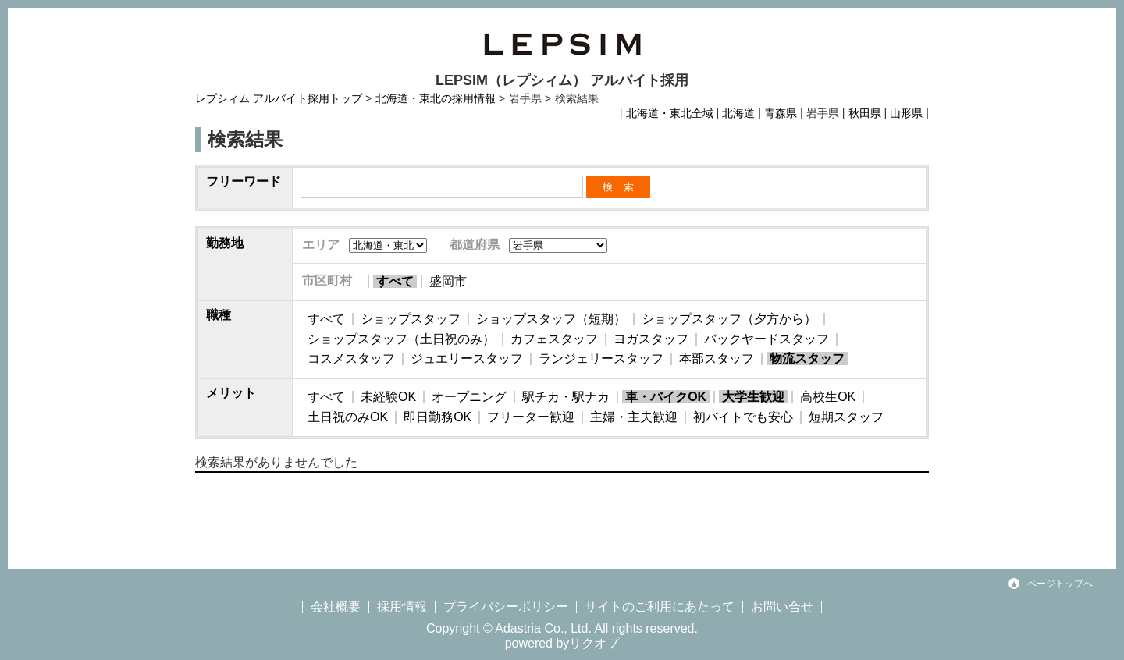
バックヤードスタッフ (766, 339)
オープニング (469, 396)
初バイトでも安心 (743, 417)
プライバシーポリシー (505, 606)
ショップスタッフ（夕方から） (729, 318)
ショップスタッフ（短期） (551, 318)
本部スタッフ (716, 358)
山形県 (906, 113)
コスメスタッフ (351, 358)
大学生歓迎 (753, 396)
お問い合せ (782, 606)
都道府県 (475, 244)
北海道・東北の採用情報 (435, 98)
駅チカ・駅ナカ (566, 396)
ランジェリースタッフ (601, 358)
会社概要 (336, 606)
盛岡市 (448, 281)
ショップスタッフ (411, 318)
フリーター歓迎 (530, 417)
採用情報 (402, 606)
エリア (321, 244)
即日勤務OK (437, 417)
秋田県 (864, 113)
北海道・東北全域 (669, 113)
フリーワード (243, 181)
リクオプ (594, 643)
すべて (395, 281)
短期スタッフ (846, 417)
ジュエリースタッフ (467, 358)
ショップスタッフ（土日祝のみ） (401, 339)
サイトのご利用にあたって (660, 606)
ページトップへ (1060, 583)
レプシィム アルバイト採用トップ (278, 98)
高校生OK (827, 396)
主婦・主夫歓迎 (634, 417)
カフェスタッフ (554, 339)
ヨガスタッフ (651, 339)
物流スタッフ (807, 358)
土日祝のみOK (348, 417)
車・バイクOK (665, 396)
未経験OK (388, 396)
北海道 (738, 113)
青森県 (780, 113)
